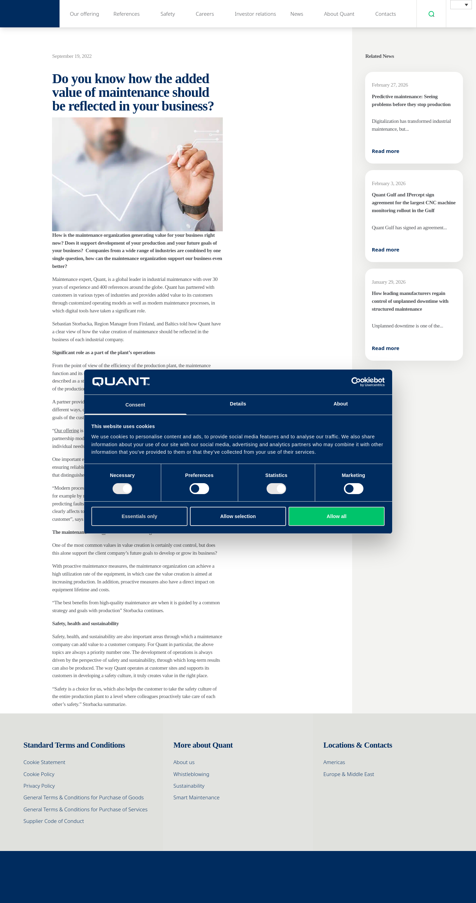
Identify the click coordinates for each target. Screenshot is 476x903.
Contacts (385, 13)
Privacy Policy (39, 785)
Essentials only (139, 516)
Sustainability (189, 785)
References (127, 13)
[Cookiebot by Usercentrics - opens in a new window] (355, 382)
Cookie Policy (39, 774)
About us (184, 762)
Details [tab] (238, 404)
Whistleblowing (191, 774)
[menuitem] (461, 4)
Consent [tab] (135, 405)
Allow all (337, 516)
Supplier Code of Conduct (54, 820)
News (297, 13)
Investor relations (255, 13)
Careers (205, 13)
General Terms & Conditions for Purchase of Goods (84, 797)
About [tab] (341, 404)
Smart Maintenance (196, 797)
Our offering (84, 13)
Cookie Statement (44, 762)
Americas (334, 762)
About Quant (339, 13)
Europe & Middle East (348, 774)
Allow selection (238, 516)
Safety (167, 13)
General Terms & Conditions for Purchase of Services (86, 809)
